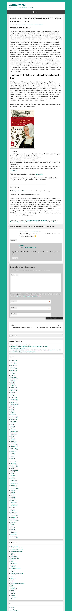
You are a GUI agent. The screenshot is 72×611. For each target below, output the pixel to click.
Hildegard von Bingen (21, 221)
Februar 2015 (14, 441)
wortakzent (21, 245)
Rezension (14, 170)
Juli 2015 (13, 436)
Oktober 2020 (14, 370)
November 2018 (14, 389)
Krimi (12, 576)
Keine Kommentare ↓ (39, 24)
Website (13, 313)
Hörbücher (13, 566)
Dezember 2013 (14, 465)
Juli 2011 (13, 507)
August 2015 (14, 434)
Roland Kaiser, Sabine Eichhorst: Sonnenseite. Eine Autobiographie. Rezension (29, 346)
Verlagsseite (16, 191)
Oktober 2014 (14, 448)
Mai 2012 (13, 495)
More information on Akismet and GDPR (31, 296)
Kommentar (14, 274)
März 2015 (13, 439)
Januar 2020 (13, 377)
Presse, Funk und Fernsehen (17, 583)
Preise (12, 581)
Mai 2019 (13, 384)
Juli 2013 (13, 471)
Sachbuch (13, 593)
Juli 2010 (13, 524)
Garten (12, 561)
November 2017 (14, 400)
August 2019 (14, 380)
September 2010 (14, 520)
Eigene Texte (14, 556)
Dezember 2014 (14, 444)
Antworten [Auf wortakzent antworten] (15, 258)
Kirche (12, 571)
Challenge (13, 554)
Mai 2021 (13, 367)
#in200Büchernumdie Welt (17, 548)
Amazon (25, 191)
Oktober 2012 (14, 487)
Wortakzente (17, 5)
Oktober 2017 (14, 402)
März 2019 (13, 385)
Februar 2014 (14, 461)
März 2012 (13, 498)
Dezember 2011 (14, 504)
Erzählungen (14, 560)
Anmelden (13, 607)
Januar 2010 (13, 534)
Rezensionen (37, 220)
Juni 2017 (13, 409)
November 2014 (14, 446)
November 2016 (14, 417)
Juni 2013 (13, 473)
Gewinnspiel (13, 565)
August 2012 (14, 490)
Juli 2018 (13, 394)
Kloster (28, 221)
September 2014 (14, 449)
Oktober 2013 (14, 468)
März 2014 (13, 460)
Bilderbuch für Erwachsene (17, 549)
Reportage (13, 586)
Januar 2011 (13, 514)
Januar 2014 (13, 463)
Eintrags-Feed (14, 609)
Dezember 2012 (14, 483)
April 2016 (13, 428)
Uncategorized (44, 220)
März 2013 (13, 478)
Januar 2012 (13, 502)
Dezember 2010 (14, 515)
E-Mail (12, 307)
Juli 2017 (13, 407)
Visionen (32, 221)
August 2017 (14, 406)
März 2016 (13, 429)
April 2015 (13, 438)
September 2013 (14, 470)
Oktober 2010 (14, 519)
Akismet (17, 296)
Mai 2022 (13, 362)
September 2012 (14, 488)
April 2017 (13, 411)
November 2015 (14, 431)
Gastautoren (13, 563)
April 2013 (13, 476)
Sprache (13, 595)
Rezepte (13, 590)
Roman (12, 592)
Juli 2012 (13, 492)
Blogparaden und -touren (16, 551)
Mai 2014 (13, 456)
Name (12, 301)
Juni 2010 (13, 526)
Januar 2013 (13, 482)
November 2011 (14, 505)
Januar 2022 (13, 363)
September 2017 (14, 404)
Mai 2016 (13, 426)
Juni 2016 (13, 424)
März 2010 (13, 531)
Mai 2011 (13, 509)
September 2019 (14, 378)
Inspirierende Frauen (15, 568)
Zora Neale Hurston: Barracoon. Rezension (21, 345)
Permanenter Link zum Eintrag (50, 221)
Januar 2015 (13, 443)
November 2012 (14, 485)
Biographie (12, 221)
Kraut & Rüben (14, 575)
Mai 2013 (13, 475)
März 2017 (13, 412)
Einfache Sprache (15, 558)
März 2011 (13, 510)
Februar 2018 (14, 397)
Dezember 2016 (14, 416)
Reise (12, 585)
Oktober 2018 (14, 390)
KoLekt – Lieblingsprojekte (17, 573)
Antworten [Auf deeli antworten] (13, 240)
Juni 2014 (13, 455)
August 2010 (14, 522)
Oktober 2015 (14, 433)
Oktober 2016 (14, 419)
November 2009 (14, 537)
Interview (13, 570)
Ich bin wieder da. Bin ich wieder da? (19, 348)
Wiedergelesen (14, 598)
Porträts (12, 580)
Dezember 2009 (14, 536)
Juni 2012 (13, 493)
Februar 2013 (14, 480)
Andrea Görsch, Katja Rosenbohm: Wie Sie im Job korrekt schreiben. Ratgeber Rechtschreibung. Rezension (36, 350)
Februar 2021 (14, 368)
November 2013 (14, 466)
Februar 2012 (14, 500)
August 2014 (14, 451)
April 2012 (13, 497)
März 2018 (13, 395)
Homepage (39, 174)
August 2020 (14, 372)
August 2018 (14, 392)
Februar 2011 (14, 512)
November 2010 (14, 517)
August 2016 (14, 421)
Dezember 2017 (14, 399)
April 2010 (13, 529)
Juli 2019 (13, 382)
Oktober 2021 (14, 365)
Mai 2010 (13, 527)
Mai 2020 (13, 373)
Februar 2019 (14, 387)
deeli (21, 231)
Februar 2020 (14, 375)
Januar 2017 (13, 414)
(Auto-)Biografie (30, 220)
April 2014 (13, 458)
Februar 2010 (14, 532)
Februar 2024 (14, 360)
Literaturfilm (13, 578)
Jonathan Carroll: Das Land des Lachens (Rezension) (23, 351)
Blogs (12, 553)
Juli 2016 (13, 422)
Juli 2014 (13, 453)
